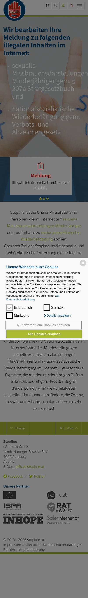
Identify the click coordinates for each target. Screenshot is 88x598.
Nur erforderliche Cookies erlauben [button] (43, 325)
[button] (57, 315)
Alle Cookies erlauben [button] (44, 334)
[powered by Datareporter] (82, 265)
